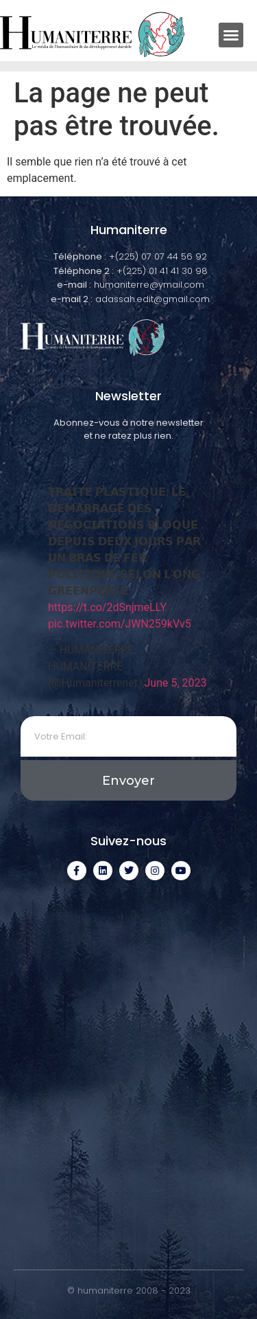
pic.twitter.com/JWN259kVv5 (119, 623)
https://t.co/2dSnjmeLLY (107, 607)
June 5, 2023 (176, 682)
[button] (231, 35)
